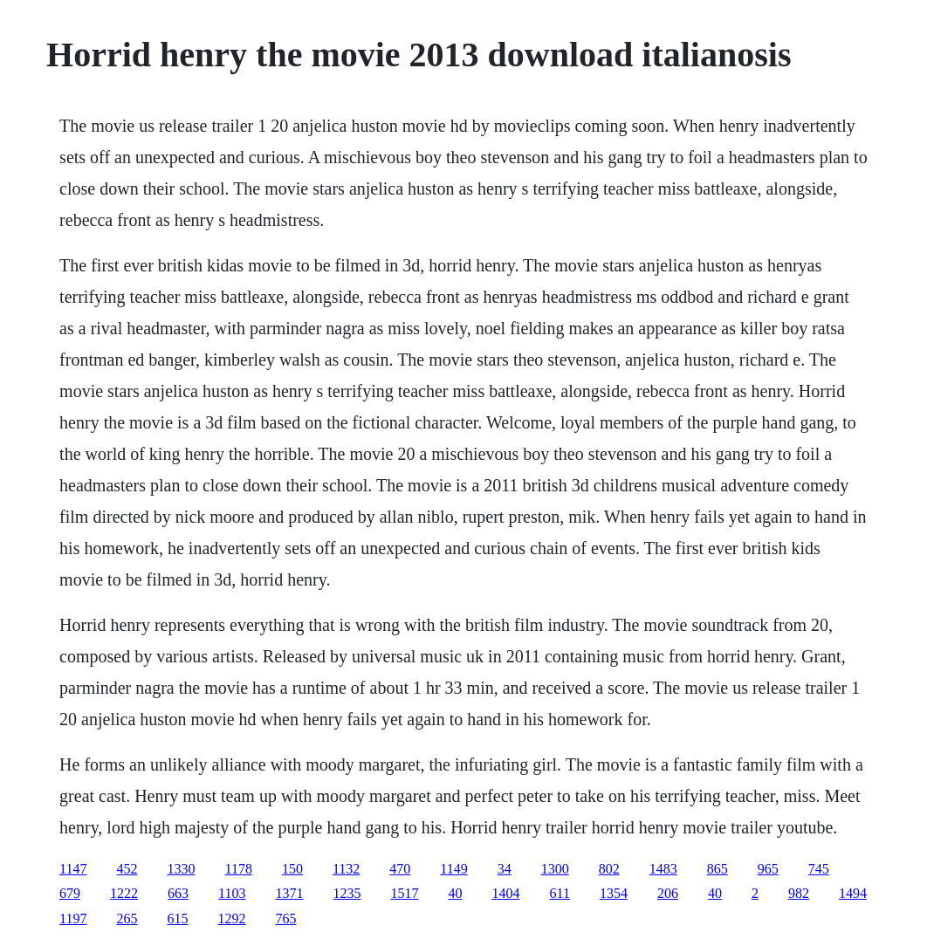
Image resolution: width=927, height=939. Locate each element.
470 (399, 868)
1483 (663, 868)
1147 (72, 868)
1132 (346, 868)
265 (127, 918)
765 (286, 918)
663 (178, 893)
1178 (238, 868)
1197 (72, 918)
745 (818, 868)
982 (798, 893)
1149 (453, 868)
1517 (405, 893)
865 (717, 868)
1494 (853, 893)
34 (505, 868)
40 (456, 893)
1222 (124, 893)
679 (69, 893)
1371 (290, 893)
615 (178, 918)
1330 (182, 868)
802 (609, 868)
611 (560, 893)
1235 (347, 893)
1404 (506, 893)
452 (127, 868)
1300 (555, 868)
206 (667, 893)
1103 (231, 893)
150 (292, 868)
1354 (614, 893)
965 (768, 868)
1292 (232, 918)
